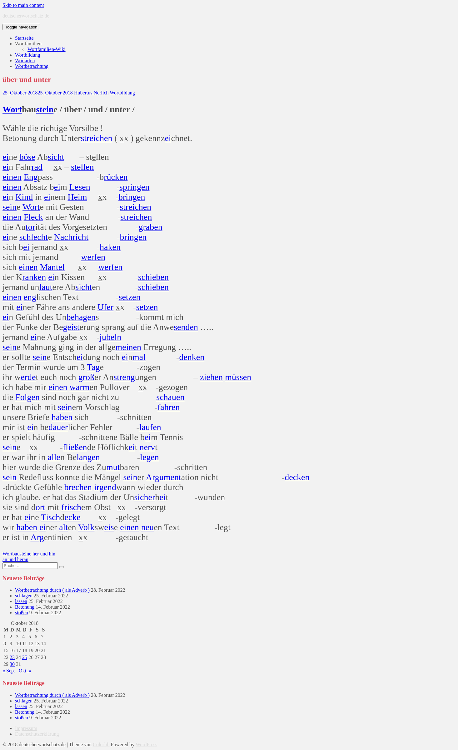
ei (168, 138)
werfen (93, 257)
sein (9, 207)
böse (27, 157)
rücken (115, 177)
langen (88, 457)
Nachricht (71, 237)
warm (80, 387)
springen (134, 187)
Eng (31, 177)
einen (12, 177)
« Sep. (8, 670)
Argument (163, 477)
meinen (128, 347)
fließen (75, 447)
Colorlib (101, 744)
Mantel (52, 267)
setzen (130, 297)
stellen (82, 167)
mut (113, 467)
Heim (77, 197)
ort (40, 507)
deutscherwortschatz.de (25, 15)
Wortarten (25, 60)
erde (28, 377)
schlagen (23, 595)
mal (139, 357)
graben (150, 227)
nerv (147, 447)
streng (124, 377)
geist (71, 327)
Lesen (79, 187)
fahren (168, 407)
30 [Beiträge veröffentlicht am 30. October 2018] (12, 664)
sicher (144, 497)
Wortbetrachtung (31, 66)
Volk (86, 527)
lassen (21, 601)
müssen (238, 377)
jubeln (110, 337)
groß (86, 377)
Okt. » (25, 670)
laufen (150, 427)
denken (191, 357)
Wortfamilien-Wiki (46, 49)
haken (110, 247)
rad (37, 167)
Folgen (27, 397)
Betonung (24, 607)
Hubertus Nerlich (91, 92)
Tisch (50, 517)
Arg (37, 537)
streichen (96, 138)
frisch (71, 507)
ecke (72, 517)
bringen (131, 197)
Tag (93, 367)
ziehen (211, 377)
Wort (12, 109)
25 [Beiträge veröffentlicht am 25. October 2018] (24, 657)
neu (147, 527)
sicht (56, 157)
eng (30, 297)
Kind (24, 197)
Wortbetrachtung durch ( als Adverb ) (52, 590)
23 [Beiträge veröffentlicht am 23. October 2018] (12, 657)
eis (109, 527)
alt (63, 527)
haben (62, 417)
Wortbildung (27, 55)
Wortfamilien (28, 43)
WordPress (146, 744)
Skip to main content (23, 5)
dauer (58, 427)
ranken (34, 277)
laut (45, 287)
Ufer (105, 307)
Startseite (24, 38)
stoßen (21, 612)
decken (297, 477)
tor (30, 227)
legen (149, 457)
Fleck (33, 217)
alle (54, 457)
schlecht (33, 237)
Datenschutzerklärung (37, 734)
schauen (170, 397)
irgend (105, 487)
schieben (153, 277)
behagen (81, 317)
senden (186, 327)
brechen (78, 487)
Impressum (26, 728)
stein (44, 109)
